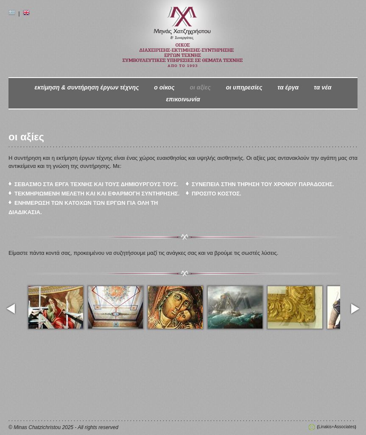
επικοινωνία (183, 99)
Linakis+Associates (336, 426)
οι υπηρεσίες (244, 87)
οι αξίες (200, 87)
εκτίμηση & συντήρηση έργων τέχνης (86, 87)
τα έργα (288, 87)
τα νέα (322, 87)
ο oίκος (164, 87)
